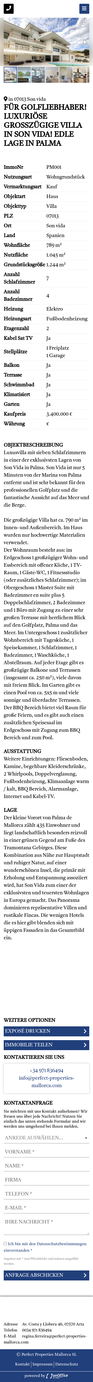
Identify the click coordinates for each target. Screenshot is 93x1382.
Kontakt (22, 1364)
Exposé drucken (27, 1031)
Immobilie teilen (29, 1045)
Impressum (42, 1364)
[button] (85, 22)
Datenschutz (66, 1364)
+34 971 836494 (46, 1070)
